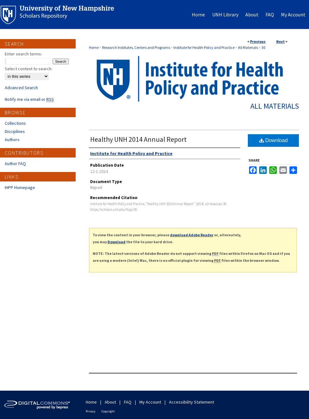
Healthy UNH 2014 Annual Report (138, 139)
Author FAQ (15, 163)
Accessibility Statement (191, 402)
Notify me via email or (29, 99)
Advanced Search (21, 87)
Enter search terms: (23, 54)
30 (263, 47)
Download (273, 140)
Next (280, 41)
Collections (15, 123)
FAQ (127, 402)
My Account (150, 402)
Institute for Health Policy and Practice (204, 47)
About (110, 402)
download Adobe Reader (191, 234)
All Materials (248, 47)
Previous (257, 41)
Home (94, 47)
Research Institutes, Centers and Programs (136, 47)
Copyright (108, 411)
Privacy (91, 411)
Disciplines (15, 131)
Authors (12, 139)
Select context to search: (28, 69)
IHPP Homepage (20, 187)
